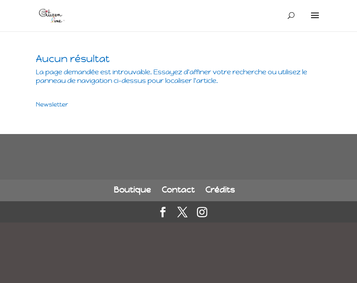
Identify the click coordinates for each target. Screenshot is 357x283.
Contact (178, 190)
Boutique (132, 190)
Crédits (220, 190)
